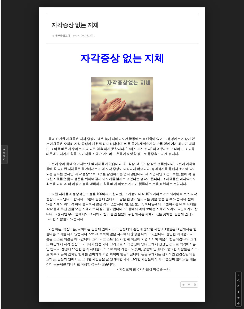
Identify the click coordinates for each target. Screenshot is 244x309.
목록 (4, 154)
